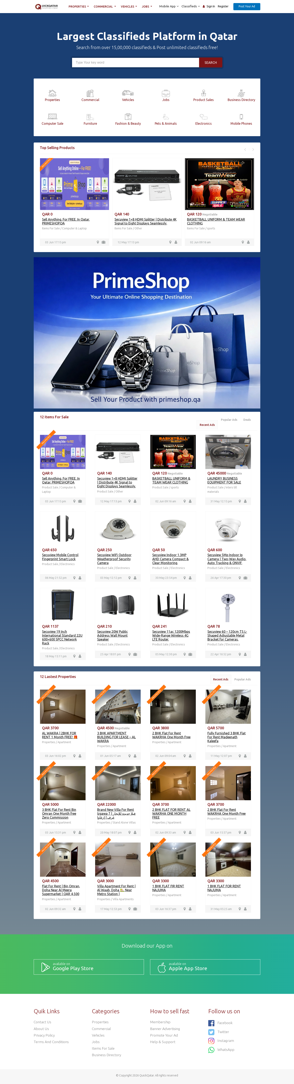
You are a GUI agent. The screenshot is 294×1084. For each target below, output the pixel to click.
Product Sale (50, 488)
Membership (160, 1023)
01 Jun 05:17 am (110, 757)
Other (138, 228)
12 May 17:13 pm (128, 242)
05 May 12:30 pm (166, 655)
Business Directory (107, 1057)
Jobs (146, 6)
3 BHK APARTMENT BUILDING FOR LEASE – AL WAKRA (116, 738)
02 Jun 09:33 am (165, 834)
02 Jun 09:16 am (200, 242)
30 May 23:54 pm (166, 578)
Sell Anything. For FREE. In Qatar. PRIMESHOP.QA (61, 481)
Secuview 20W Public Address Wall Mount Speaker (112, 636)
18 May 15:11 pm (56, 657)
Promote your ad (164, 1037)
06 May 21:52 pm (56, 578)
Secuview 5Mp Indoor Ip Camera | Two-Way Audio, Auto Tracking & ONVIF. (226, 559)
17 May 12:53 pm (111, 910)
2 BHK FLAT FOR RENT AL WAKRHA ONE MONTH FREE (171, 815)
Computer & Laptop (74, 228)
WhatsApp (221, 1050)
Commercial (104, 6)
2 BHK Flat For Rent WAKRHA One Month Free (171, 736)
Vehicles (128, 6)
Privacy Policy (44, 1037)
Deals (247, 420)
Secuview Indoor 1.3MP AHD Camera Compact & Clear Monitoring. (170, 559)
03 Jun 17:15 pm (55, 242)
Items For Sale (51, 228)
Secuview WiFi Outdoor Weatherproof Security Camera (114, 559)
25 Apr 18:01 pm (110, 655)
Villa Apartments (123, 900)
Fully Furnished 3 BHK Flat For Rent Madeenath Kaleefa (226, 738)
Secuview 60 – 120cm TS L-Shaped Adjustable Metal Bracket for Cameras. (227, 636)
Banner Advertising (165, 1030)
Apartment (64, 743)
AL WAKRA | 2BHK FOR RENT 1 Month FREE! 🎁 (60, 736)
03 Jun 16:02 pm (55, 757)
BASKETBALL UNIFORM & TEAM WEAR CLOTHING (171, 481)
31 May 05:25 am (221, 910)
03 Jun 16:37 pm (165, 910)
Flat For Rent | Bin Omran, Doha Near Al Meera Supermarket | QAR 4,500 (61, 891)
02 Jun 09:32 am (55, 910)
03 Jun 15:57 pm (220, 834)
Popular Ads (228, 420)
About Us (41, 1030)
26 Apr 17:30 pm (220, 578)
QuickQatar (146, 1077)
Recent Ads (205, 425)
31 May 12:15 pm (221, 502)
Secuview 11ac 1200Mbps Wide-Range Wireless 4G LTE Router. (171, 636)
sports (211, 228)
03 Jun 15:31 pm (55, 834)
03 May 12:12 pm (111, 578)
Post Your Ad (247, 6)
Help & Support (163, 1043)
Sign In (211, 6)
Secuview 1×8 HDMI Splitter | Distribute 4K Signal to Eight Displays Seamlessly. (146, 221)
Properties (78, 6)
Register (223, 6)
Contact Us (42, 1023)
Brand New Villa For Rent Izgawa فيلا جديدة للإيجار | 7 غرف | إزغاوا (116, 815)
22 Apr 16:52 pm (220, 655)
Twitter (218, 1032)
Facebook (220, 1024)
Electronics (67, 564)
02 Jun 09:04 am (165, 757)
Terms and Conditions (51, 1043)
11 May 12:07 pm (221, 757)
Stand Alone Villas (124, 824)
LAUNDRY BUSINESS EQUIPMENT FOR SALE (224, 481)
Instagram (221, 1041)
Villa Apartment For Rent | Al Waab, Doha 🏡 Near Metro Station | (116, 891)
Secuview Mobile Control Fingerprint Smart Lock (60, 557)
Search (211, 62)
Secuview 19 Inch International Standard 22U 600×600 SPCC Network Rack (62, 638)
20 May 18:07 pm (111, 834)
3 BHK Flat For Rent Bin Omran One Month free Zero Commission (59, 815)
